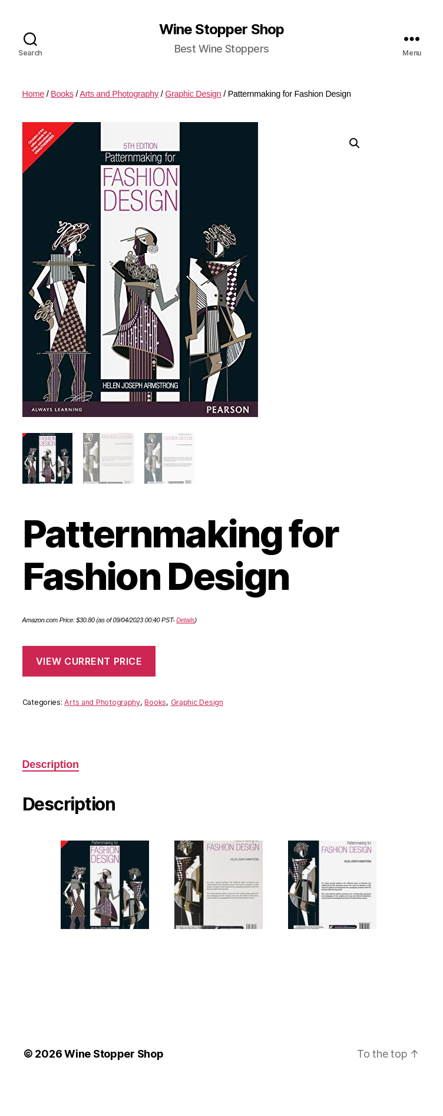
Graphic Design (193, 94)
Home (33, 94)
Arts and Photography (119, 94)
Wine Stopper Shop (221, 29)
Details (185, 619)
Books (62, 94)
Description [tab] (50, 764)
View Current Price (89, 661)
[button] (354, 143)
